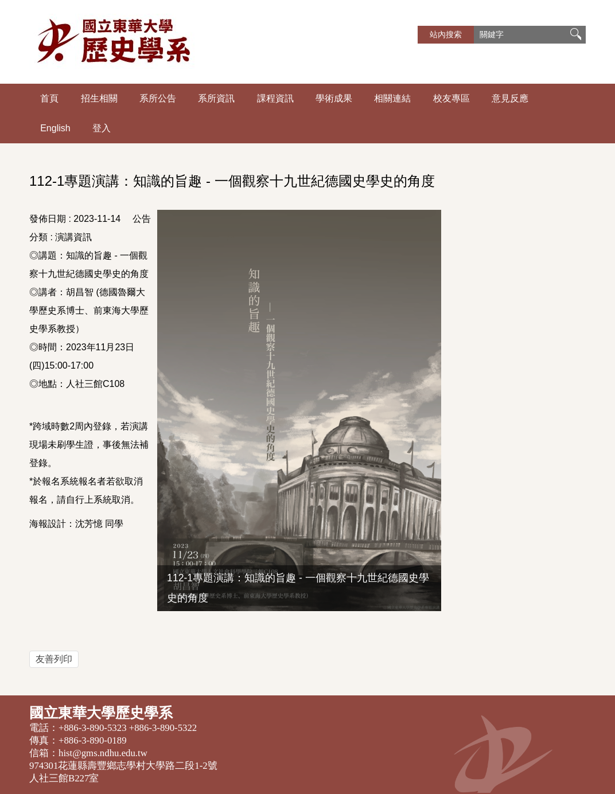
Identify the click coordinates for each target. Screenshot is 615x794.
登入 (101, 128)
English (55, 128)
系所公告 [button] (157, 98)
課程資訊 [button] (275, 98)
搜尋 (575, 35)
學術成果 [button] (334, 98)
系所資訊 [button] (216, 98)
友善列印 (54, 659)
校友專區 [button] (451, 98)
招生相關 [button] (99, 98)
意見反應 (510, 98)
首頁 (49, 98)
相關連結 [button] (392, 98)
